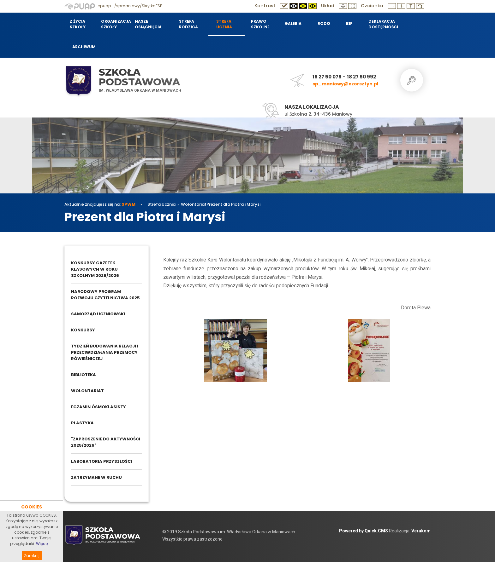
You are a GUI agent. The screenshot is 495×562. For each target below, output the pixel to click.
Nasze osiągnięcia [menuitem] (148, 24)
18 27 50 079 (327, 76)
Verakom (421, 530)
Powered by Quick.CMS (363, 530)
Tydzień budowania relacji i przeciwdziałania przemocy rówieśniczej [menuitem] (104, 352)
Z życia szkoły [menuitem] (78, 24)
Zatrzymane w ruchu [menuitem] (96, 477)
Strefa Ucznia (161, 204)
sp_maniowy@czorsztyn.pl (345, 84)
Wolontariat (193, 204)
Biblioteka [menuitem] (83, 375)
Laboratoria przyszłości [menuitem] (101, 461)
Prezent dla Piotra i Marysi (233, 204)
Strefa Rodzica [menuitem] (188, 24)
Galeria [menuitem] (293, 23)
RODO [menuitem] (324, 23)
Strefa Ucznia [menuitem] (224, 24)
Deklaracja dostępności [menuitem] (383, 24)
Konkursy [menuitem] (83, 330)
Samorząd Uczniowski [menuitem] (98, 314)
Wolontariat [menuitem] (87, 391)
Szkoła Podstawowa (139, 77)
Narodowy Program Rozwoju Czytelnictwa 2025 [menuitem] (105, 295)
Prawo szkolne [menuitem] (260, 24)
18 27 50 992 (361, 76)
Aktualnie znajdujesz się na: (99, 204)
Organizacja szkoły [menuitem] (114, 24)
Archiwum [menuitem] (84, 46)
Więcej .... (44, 553)
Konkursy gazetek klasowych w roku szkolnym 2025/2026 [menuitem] (95, 269)
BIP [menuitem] (349, 23)
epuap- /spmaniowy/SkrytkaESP (113, 6)
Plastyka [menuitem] (82, 423)
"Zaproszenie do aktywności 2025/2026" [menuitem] (105, 442)
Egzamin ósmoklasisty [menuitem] (98, 407)
